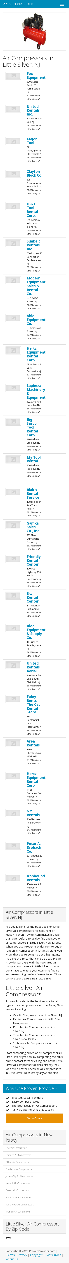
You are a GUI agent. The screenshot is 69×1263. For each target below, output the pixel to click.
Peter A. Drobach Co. (34, 847)
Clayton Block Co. (34, 173)
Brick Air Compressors (16, 1148)
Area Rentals (33, 743)
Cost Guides (53, 1255)
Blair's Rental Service (33, 493)
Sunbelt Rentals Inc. (33, 245)
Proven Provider (18, 4)
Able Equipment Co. (36, 319)
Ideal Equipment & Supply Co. (36, 632)
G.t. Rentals (33, 813)
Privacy (22, 1255)
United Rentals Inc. (33, 110)
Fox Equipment (36, 75)
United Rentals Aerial (33, 667)
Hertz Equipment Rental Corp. (36, 354)
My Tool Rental (34, 459)
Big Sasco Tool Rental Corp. (32, 427)
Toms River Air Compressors (20, 1204)
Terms (10, 1255)
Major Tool (32, 141)
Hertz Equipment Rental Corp (36, 779)
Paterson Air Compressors (18, 1197)
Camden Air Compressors (18, 1155)
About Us (12, 1259)
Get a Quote (35, 1118)
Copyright (36, 1255)
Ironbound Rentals (36, 878)
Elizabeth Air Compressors (19, 1169)
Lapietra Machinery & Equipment (36, 391)
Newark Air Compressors (18, 1183)
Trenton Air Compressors (18, 1211)
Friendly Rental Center (34, 560)
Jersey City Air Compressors (19, 1176)
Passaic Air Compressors (17, 1190)
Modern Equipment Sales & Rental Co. (36, 286)
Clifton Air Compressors (17, 1162)
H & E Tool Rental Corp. (32, 210)
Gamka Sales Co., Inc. (33, 527)
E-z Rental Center (33, 597)
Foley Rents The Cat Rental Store (33, 704)
